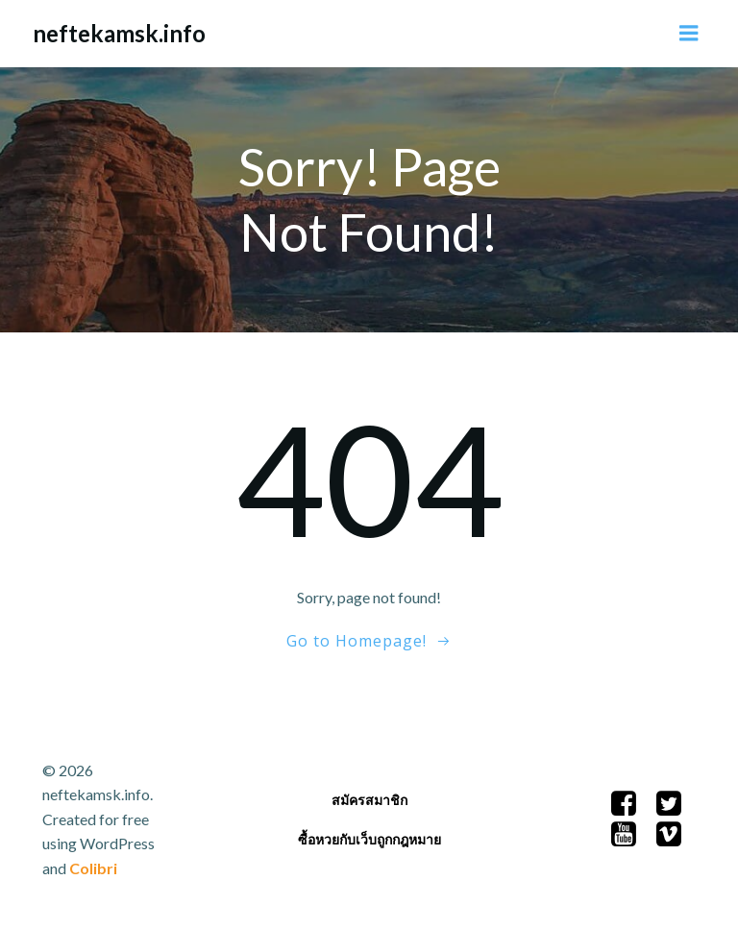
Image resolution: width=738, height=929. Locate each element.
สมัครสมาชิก (369, 800)
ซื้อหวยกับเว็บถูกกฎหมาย (369, 839)
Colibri (93, 868)
